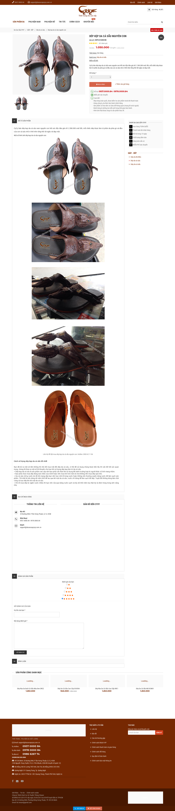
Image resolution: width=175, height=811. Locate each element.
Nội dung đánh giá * (20, 621)
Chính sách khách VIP (99, 743)
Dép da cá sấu (40, 30)
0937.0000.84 (19, 2)
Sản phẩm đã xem (156, 30)
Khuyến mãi (89, 22)
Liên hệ (149, 2)
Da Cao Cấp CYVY (19, 30)
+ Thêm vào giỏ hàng (122, 84)
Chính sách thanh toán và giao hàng (104, 747)
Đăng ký (159, 733)
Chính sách (141, 2)
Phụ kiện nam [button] (34, 22)
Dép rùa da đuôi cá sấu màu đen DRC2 (30, 689)
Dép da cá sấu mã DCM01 (145, 689)
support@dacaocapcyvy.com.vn (41, 2)
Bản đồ (132, 2)
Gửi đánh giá (20, 652)
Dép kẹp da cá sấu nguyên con (57, 30)
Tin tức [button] (62, 22)
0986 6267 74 (31, 754)
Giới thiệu (158, 2)
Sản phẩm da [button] (19, 22)
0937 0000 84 (31, 746)
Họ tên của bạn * (19, 610)
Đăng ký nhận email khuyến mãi (145, 731)
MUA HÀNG (100, 84)
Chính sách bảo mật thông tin (102, 761)
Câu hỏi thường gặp (98, 738)
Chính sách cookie (33, 793)
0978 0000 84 (31, 750)
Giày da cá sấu (135, 164)
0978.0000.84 (121, 91)
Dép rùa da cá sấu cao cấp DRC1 (106, 689)
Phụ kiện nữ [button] (49, 22)
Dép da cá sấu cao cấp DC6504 (69, 689)
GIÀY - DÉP (30, 30)
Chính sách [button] (74, 22)
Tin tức (22, 793)
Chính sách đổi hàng (98, 752)
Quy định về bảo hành (99, 756)
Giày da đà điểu (136, 157)
